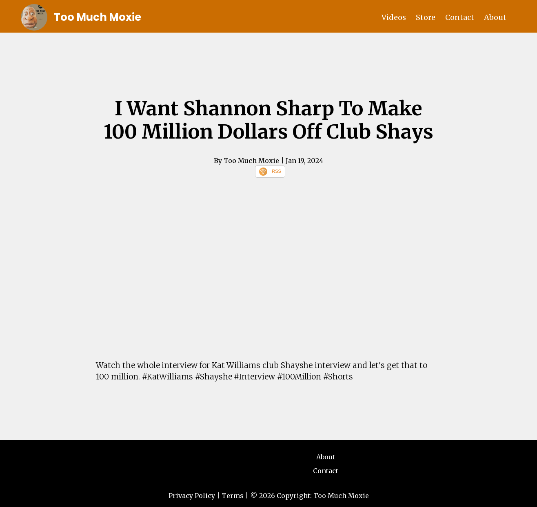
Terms (233, 496)
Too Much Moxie (97, 17)
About (495, 17)
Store (425, 17)
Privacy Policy (192, 496)
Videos (394, 17)
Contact (459, 17)
